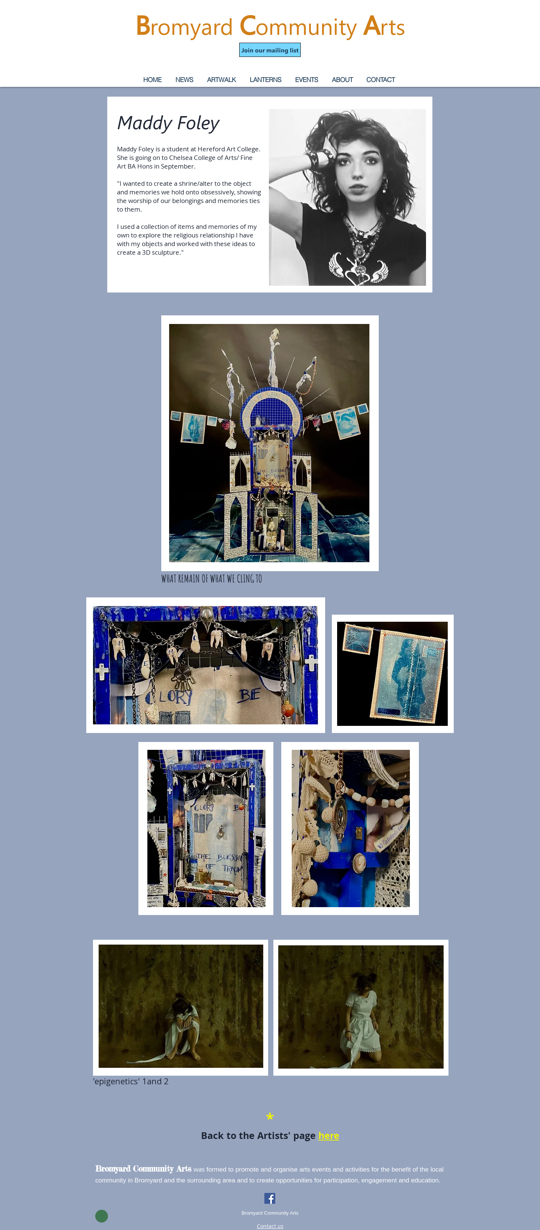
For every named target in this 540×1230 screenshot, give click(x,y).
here (328, 1135)
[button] (270, 50)
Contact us (270, 1226)
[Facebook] (269, 1198)
